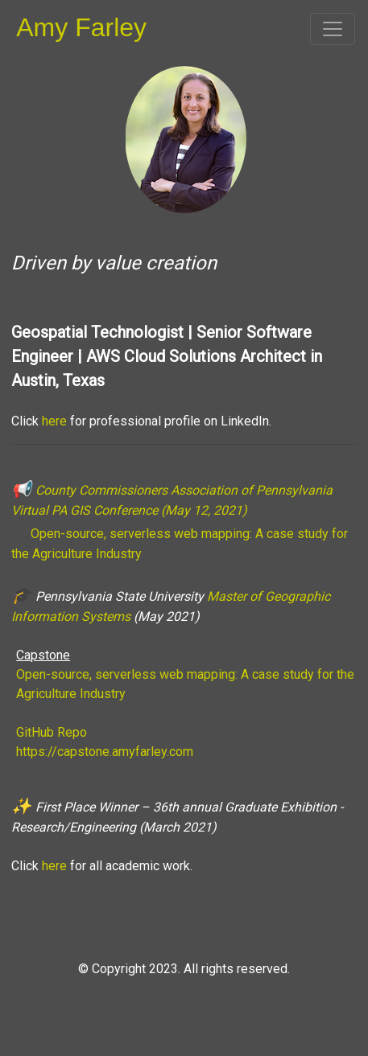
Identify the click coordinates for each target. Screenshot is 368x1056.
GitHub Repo (51, 732)
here (54, 421)
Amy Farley (81, 27)
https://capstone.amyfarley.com (104, 751)
